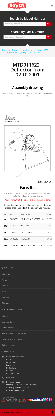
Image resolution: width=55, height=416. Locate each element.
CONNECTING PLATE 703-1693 (32, 219)
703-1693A (14, 219)
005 (5, 245)
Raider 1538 (42, 50)
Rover (14, 50)
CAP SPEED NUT (26, 232)
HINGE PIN (24, 225)
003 (5, 232)
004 (5, 239)
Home (5, 50)
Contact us (7, 351)
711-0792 (13, 225)
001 (5, 219)
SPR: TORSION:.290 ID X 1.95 (31, 245)
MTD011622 (35, 52)
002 (5, 225)
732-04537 (14, 245)
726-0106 (13, 232)
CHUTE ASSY (25, 239)
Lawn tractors (27, 50)
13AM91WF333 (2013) (16, 52)
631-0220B (14, 239)
